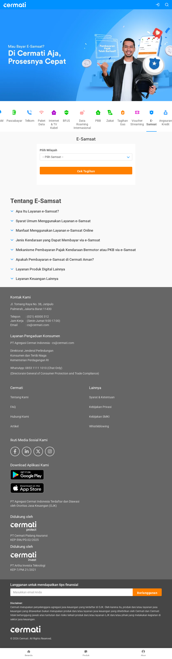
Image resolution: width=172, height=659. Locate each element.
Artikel (14, 426)
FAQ (13, 407)
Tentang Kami (19, 397)
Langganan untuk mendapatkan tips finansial (44, 585)
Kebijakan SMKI (99, 416)
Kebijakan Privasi (100, 407)
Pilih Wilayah (48, 150)
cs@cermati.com (38, 325)
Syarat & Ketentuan (102, 397)
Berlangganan (147, 592)
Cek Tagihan (86, 170)
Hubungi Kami (19, 416)
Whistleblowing (99, 426)
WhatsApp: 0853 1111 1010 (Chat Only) (36, 368)
